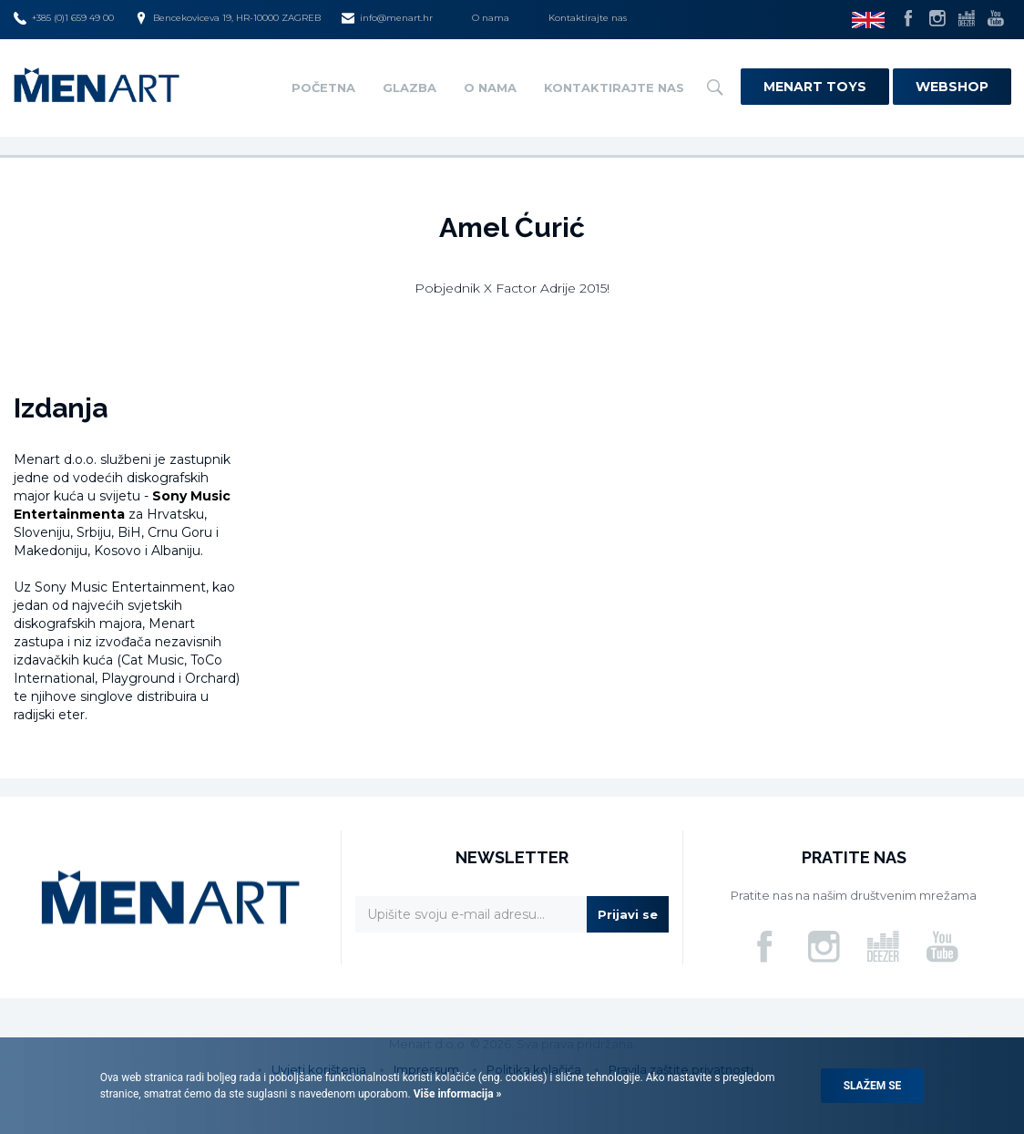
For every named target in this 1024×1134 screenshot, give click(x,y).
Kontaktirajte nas (587, 18)
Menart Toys (814, 86)
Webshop (952, 86)
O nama (490, 18)
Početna (323, 87)
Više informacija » (456, 1094)
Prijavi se (628, 914)
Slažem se (873, 1085)
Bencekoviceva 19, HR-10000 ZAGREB (228, 18)
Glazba (409, 87)
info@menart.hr (387, 18)
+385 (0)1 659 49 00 (64, 18)
